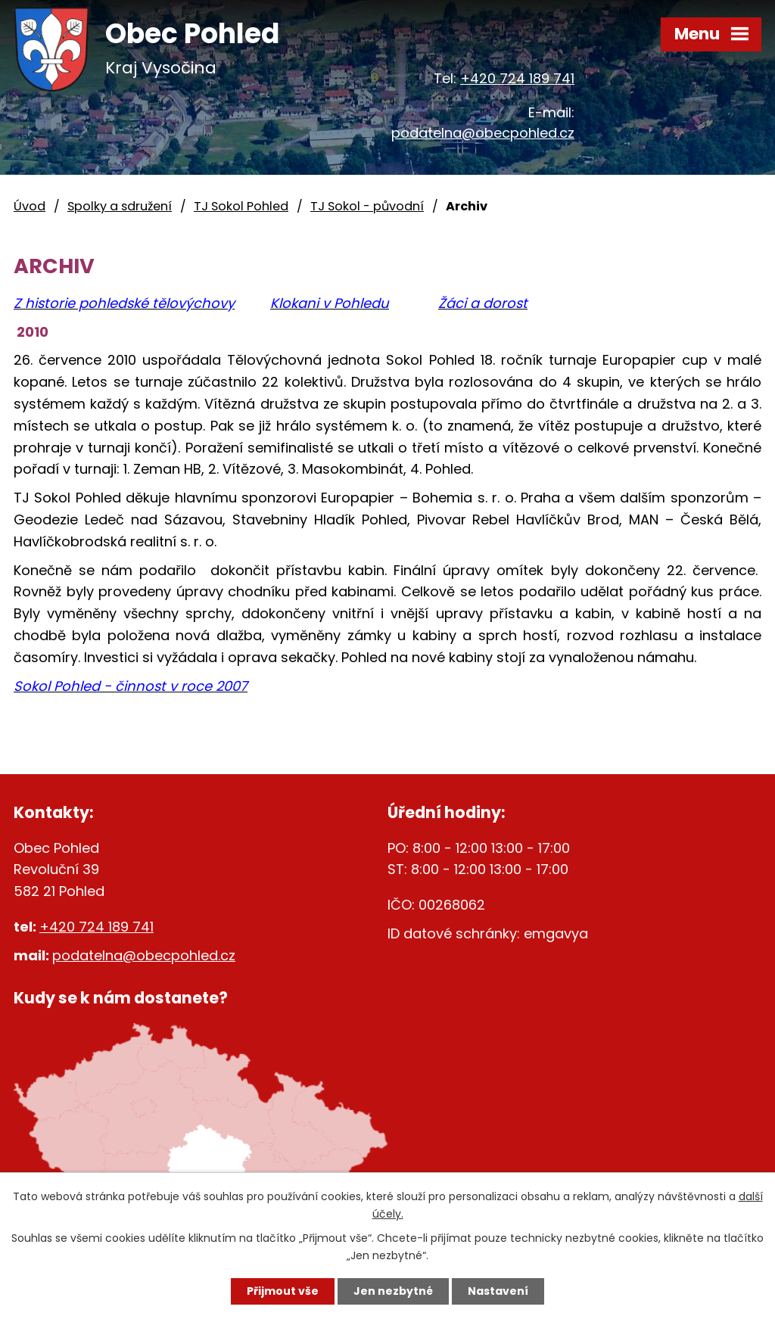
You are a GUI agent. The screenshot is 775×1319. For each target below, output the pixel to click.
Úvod (29, 206)
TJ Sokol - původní (367, 206)
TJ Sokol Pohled (241, 206)
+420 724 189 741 (517, 78)
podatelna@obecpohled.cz (482, 132)
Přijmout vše (283, 1291)
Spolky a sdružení (119, 206)
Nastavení (498, 1291)
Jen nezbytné (393, 1291)
